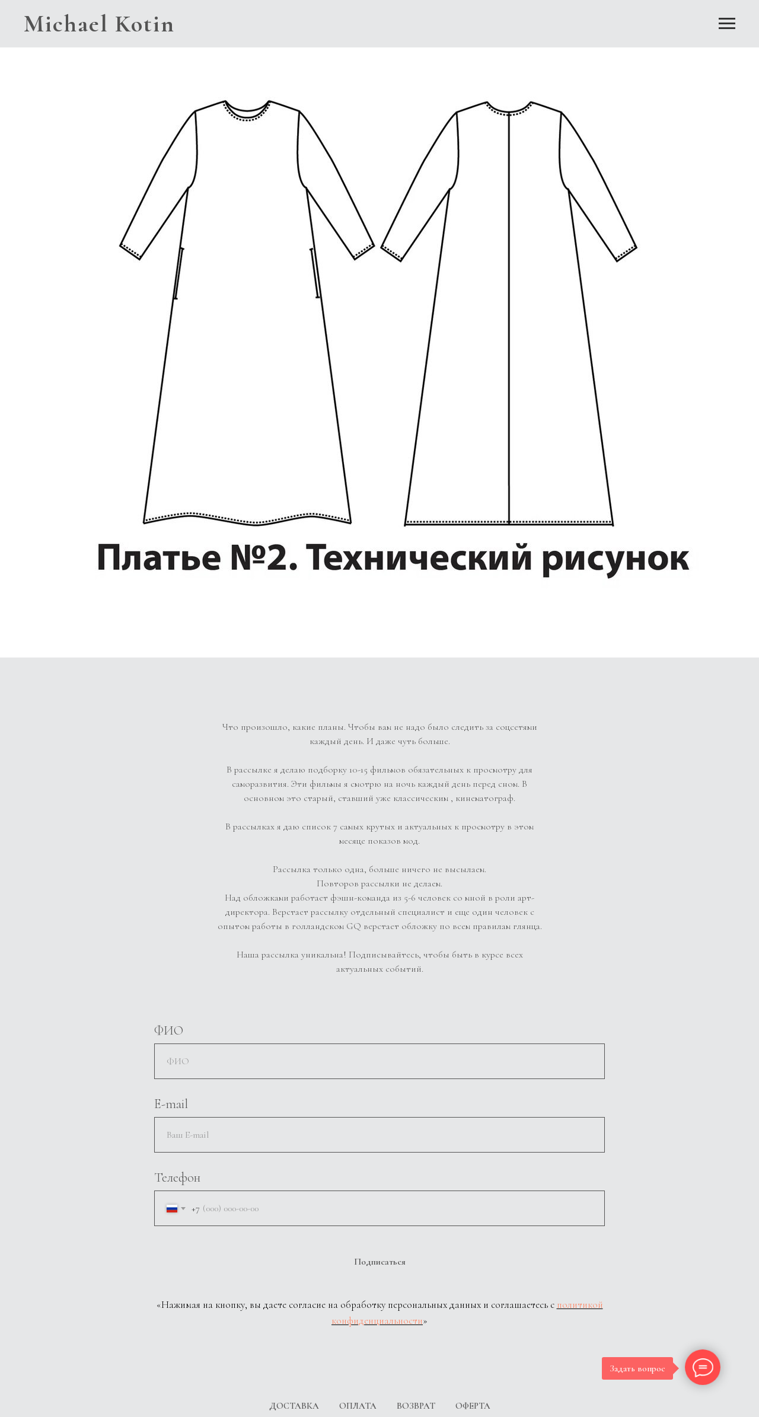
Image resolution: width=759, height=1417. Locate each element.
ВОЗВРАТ (416, 1405)
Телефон (177, 1177)
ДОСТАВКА (294, 1405)
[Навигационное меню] (727, 24)
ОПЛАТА (358, 1405)
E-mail (171, 1104)
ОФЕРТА (472, 1405)
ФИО (168, 1030)
